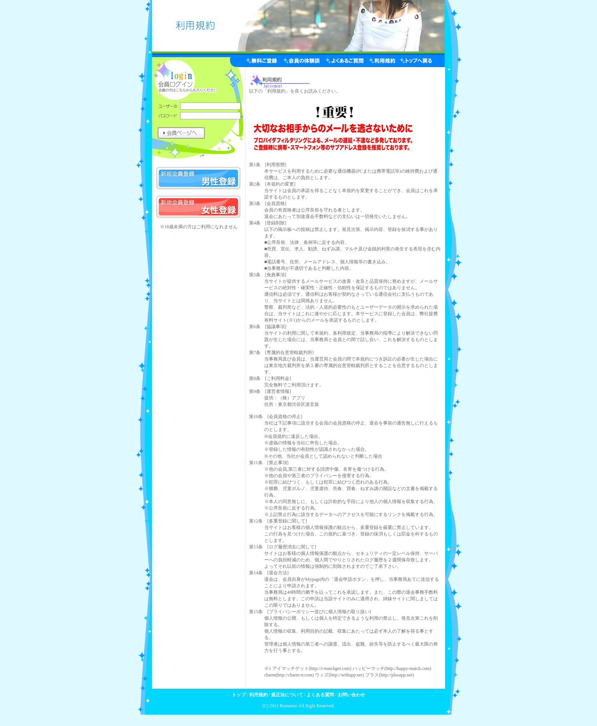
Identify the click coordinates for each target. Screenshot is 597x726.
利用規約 (258, 694)
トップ (239, 694)
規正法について (287, 694)
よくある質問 (320, 694)
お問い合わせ (351, 694)
